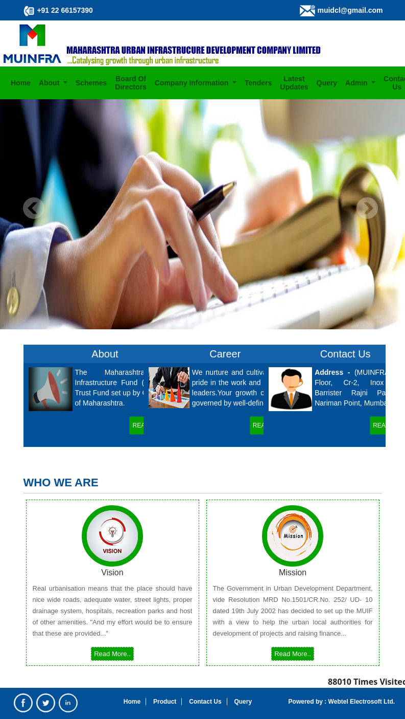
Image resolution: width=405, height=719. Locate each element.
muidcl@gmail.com (350, 10)
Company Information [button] (193, 83)
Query (327, 83)
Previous (34, 208)
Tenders (258, 83)
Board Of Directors (130, 83)
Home (21, 83)
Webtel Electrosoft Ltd (359, 701)
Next (367, 208)
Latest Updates (294, 83)
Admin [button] (357, 83)
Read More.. (112, 654)
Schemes (91, 83)
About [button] (50, 83)
